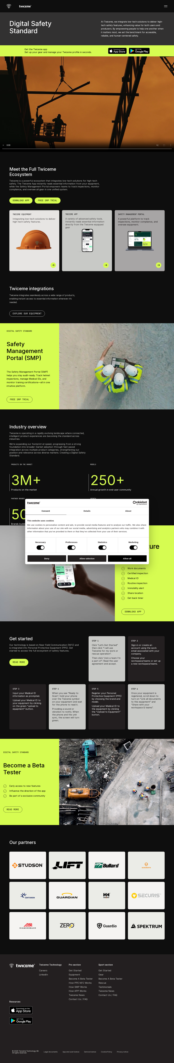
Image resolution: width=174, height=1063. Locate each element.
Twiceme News (77, 995)
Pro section (75, 964)
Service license (90, 1052)
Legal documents (51, 1052)
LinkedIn (43, 974)
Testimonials (105, 987)
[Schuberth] (146, 865)
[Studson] (27, 865)
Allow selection (87, 558)
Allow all (127, 558)
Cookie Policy (106, 1052)
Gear (101, 974)
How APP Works (77, 991)
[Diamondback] (27, 925)
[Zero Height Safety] (67, 925)
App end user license (71, 1052)
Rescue (102, 982)
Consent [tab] (46, 511)
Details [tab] (87, 511)
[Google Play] (139, 51)
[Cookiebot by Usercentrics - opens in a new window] (135, 503)
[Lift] (67, 865)
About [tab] (128, 511)
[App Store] (117, 51)
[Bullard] (106, 865)
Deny (46, 558)
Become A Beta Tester (81, 978)
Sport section (105, 964)
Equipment (74, 974)
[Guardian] (67, 895)
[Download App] (19, 400)
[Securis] (146, 895)
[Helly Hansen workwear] (106, 895)
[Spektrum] (146, 925)
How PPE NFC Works (80, 982)
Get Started (75, 970)
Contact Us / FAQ (78, 999)
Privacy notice (122, 1052)
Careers (43, 970)
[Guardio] (106, 925)
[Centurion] (27, 895)
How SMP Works (78, 987)
